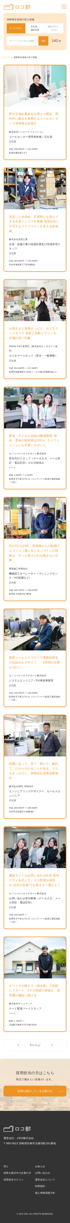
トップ (7, 57)
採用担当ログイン (14, 1179)
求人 (6, 1166)
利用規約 (40, 1186)
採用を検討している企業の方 (35, 1091)
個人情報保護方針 (45, 1192)
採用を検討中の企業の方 (17, 1173)
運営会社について (45, 1179)
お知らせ (40, 1166)
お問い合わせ (42, 1173)
